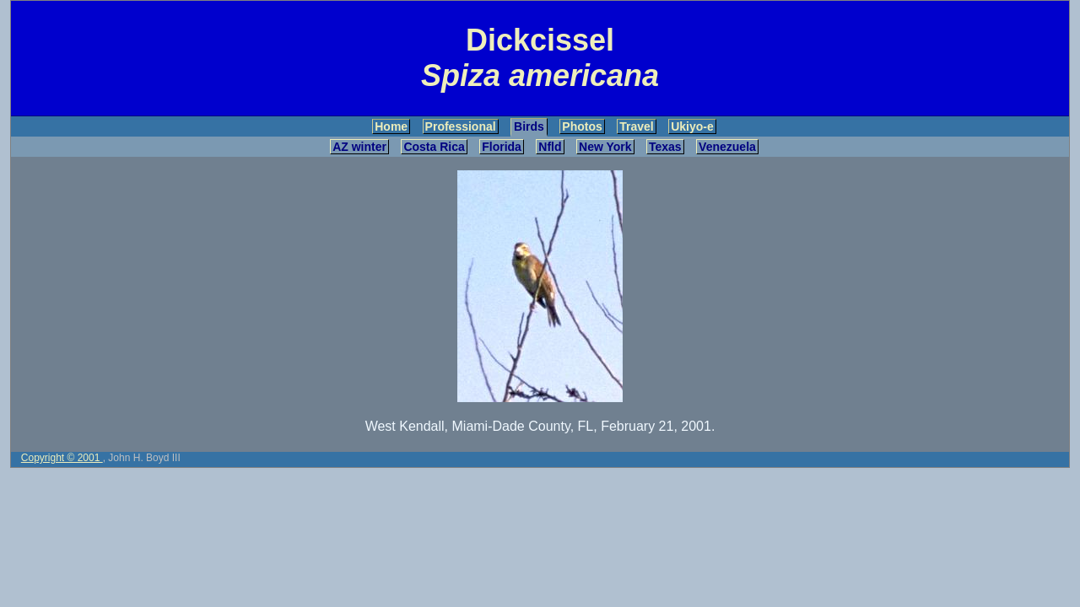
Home (391, 126)
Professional (460, 126)
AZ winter (359, 146)
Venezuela (727, 146)
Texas (665, 146)
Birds (529, 126)
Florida (501, 146)
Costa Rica (433, 146)
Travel (636, 126)
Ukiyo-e (692, 126)
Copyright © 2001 (62, 458)
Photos (582, 126)
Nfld (549, 146)
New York (605, 146)
